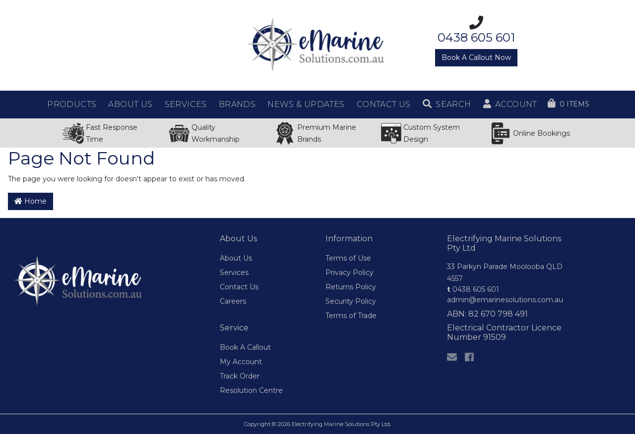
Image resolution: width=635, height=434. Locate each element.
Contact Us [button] (384, 104)
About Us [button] (130, 104)
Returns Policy (350, 286)
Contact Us (239, 286)
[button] (447, 104)
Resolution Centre (251, 390)
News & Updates (306, 104)
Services (234, 272)
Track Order (239, 376)
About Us (236, 258)
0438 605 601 (473, 289)
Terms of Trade (351, 315)
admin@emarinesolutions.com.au (505, 299)
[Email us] (452, 357)
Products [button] (71, 104)
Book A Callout (245, 347)
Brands (237, 104)
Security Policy (350, 301)
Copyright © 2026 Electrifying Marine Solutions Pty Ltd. (317, 424)
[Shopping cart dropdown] (568, 104)
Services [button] (186, 104)
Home (30, 201)
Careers (233, 301)
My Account (241, 361)
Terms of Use (348, 258)
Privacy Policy (349, 272)
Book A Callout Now (476, 57)
